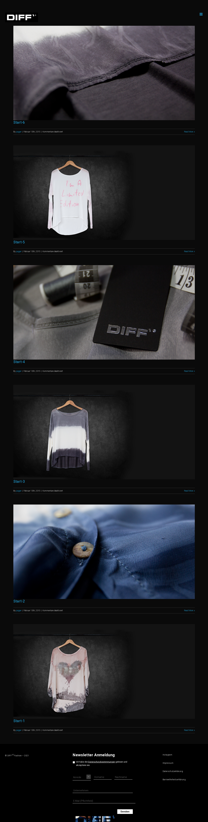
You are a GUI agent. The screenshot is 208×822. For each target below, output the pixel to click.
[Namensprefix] (82, 777)
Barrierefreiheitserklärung (172, 779)
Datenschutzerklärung (172, 771)
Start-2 (19, 601)
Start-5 (19, 242)
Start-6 (19, 122)
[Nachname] (123, 777)
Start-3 (19, 481)
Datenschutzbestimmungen (101, 762)
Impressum (168, 763)
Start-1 (19, 721)
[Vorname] (103, 777)
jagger (18, 132)
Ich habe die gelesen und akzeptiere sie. (101, 763)
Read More (188, 132)
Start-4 (19, 362)
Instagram (167, 755)
